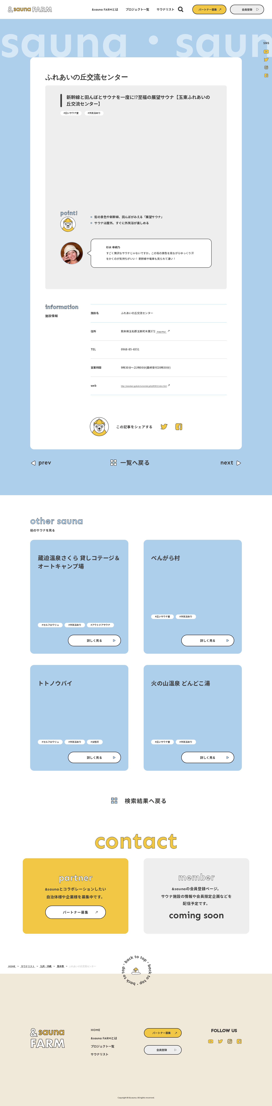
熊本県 (60, 966)
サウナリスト (27, 966)
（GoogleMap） (166, 331)
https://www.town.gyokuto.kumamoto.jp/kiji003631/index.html (162, 385)
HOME (12, 966)
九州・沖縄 (46, 966)
